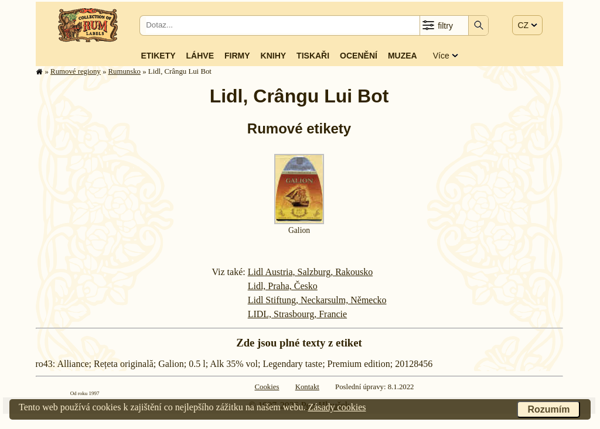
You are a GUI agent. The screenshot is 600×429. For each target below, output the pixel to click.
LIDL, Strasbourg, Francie (297, 314)
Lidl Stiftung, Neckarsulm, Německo (317, 300)
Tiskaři (312, 55)
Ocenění (358, 55)
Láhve (200, 55)
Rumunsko (124, 71)
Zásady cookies (337, 407)
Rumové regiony (75, 71)
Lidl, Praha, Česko (283, 286)
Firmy (237, 55)
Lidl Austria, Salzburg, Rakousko (310, 272)
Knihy (274, 55)
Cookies (267, 387)
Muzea (402, 55)
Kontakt (307, 387)
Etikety (158, 55)
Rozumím (548, 409)
